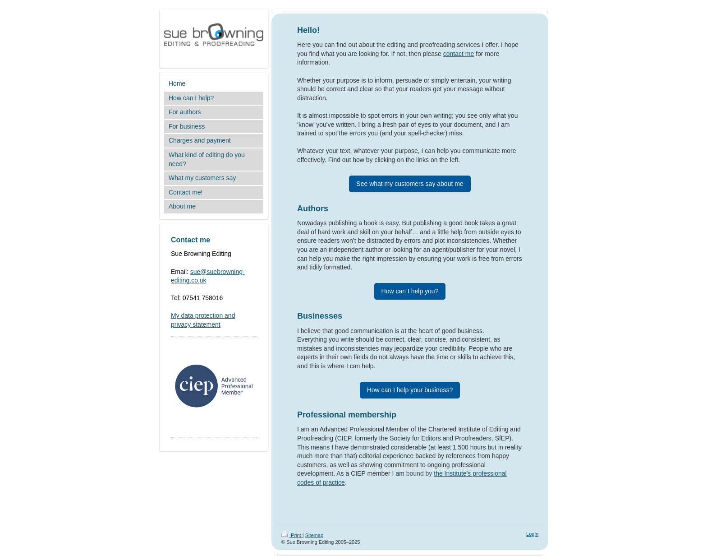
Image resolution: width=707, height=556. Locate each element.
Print (292, 535)
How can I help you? (410, 291)
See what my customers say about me (409, 183)
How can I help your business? (410, 390)
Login (532, 534)
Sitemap (314, 535)
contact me (458, 53)
